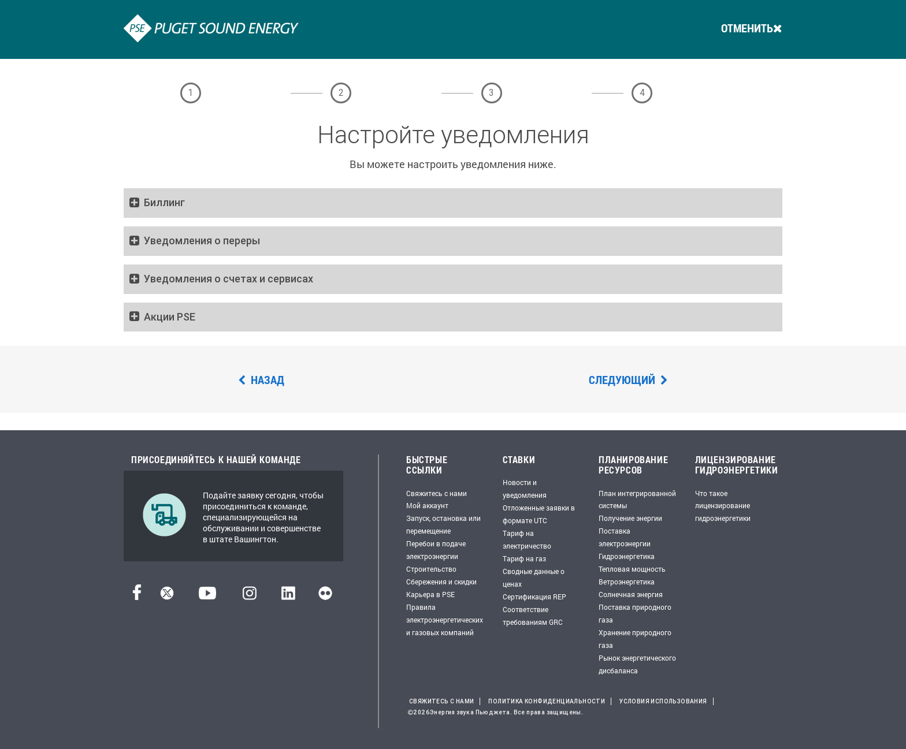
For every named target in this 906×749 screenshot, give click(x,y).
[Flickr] (325, 596)
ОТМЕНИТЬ (751, 27)
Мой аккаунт (427, 505)
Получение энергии (630, 518)
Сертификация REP (534, 596)
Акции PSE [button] (169, 317)
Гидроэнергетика (627, 556)
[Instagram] (249, 596)
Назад (261, 379)
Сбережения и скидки (441, 581)
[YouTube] (207, 596)
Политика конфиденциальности (546, 701)
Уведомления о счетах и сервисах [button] (228, 279)
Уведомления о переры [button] (202, 241)
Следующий (628, 379)
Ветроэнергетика (627, 581)
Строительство (431, 568)
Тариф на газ (524, 558)
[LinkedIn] (288, 596)
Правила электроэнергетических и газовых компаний (444, 619)
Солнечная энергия (631, 594)
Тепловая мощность (632, 568)
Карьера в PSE (430, 594)
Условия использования (663, 701)
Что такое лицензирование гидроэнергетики (723, 506)
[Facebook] (137, 596)
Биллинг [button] (164, 202)
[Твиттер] (167, 596)
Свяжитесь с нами (436, 493)
